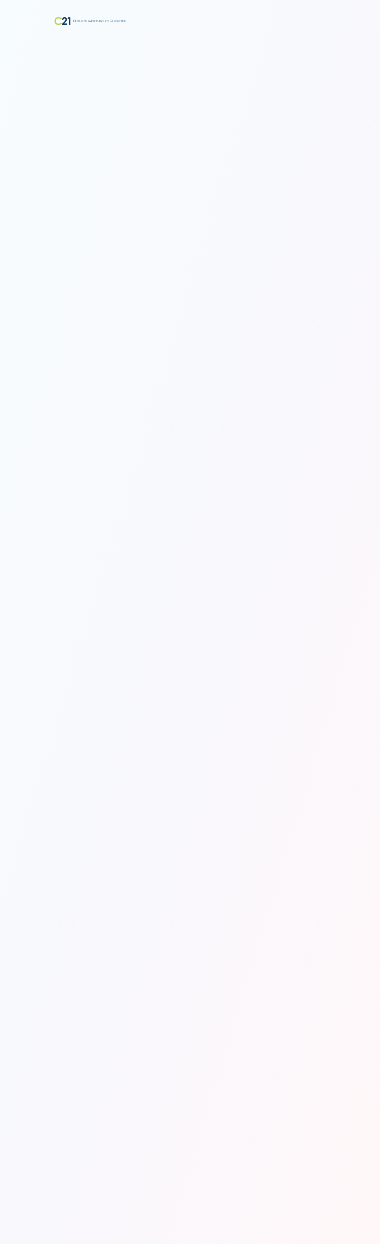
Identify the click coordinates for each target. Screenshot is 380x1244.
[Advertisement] (190, 60)
